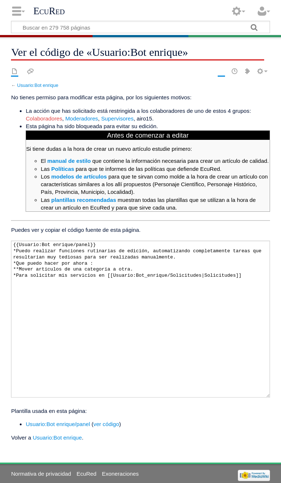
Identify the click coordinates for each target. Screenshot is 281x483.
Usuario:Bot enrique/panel (58, 424)
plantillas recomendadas (83, 200)
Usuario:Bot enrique (38, 85)
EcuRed (49, 10)
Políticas (62, 169)
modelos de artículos (79, 176)
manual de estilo (69, 161)
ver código (106, 424)
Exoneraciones (120, 474)
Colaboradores (44, 118)
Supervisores (117, 118)
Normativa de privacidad (41, 474)
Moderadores (81, 118)
